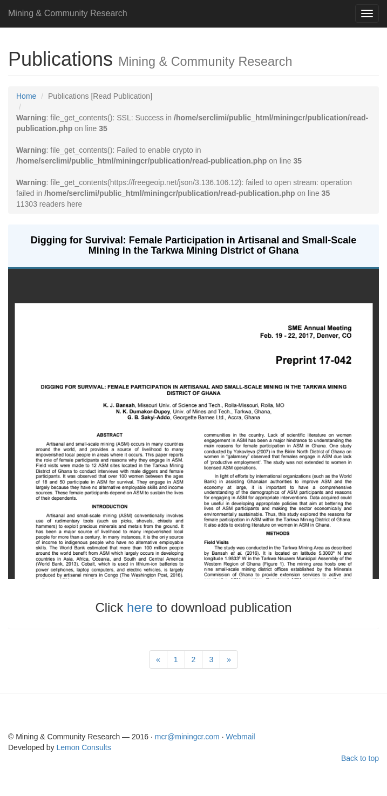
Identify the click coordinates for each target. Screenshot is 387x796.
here (142, 607)
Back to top (360, 758)
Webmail (240, 736)
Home (26, 96)
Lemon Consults (84, 747)
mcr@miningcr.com (188, 736)
